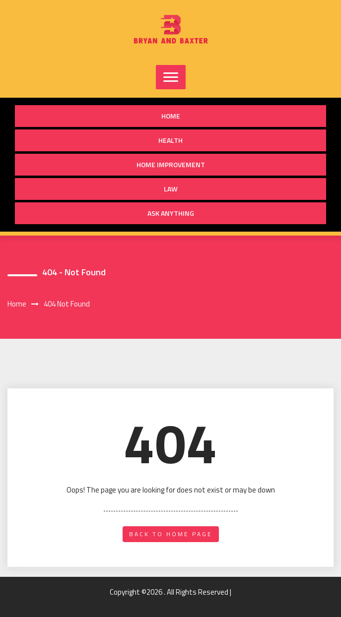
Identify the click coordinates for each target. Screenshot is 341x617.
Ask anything (170, 213)
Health (170, 140)
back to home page (170, 534)
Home (170, 116)
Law (171, 189)
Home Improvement (170, 164)
